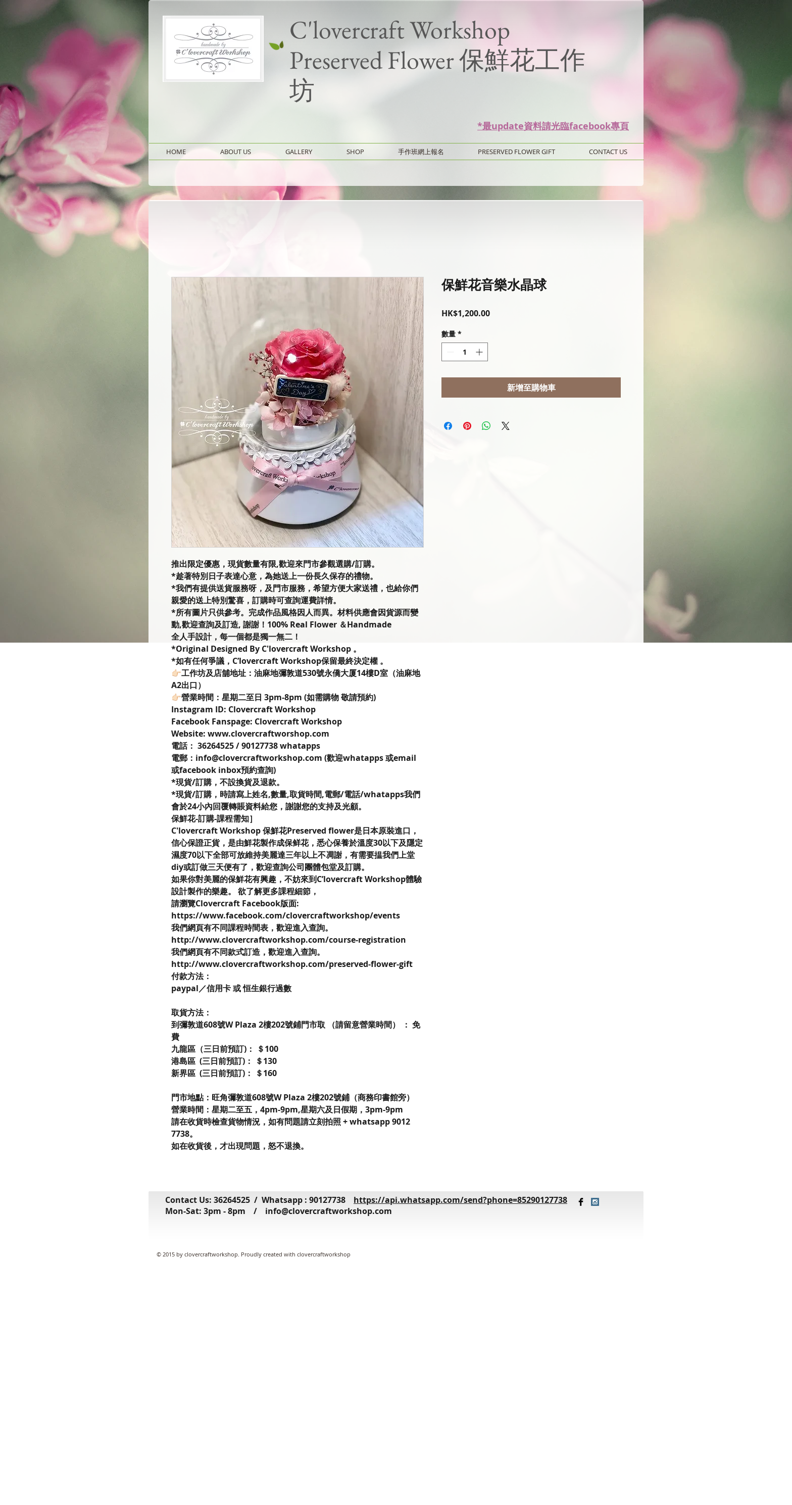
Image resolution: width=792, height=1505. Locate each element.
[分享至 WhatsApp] (486, 426)
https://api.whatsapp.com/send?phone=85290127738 (460, 1199)
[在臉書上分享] (448, 426)
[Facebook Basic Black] (581, 1202)
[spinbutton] (465, 352)
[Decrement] (449, 352)
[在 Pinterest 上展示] (467, 426)
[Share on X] (506, 426)
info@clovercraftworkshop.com (328, 1211)
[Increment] (480, 352)
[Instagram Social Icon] (595, 1202)
